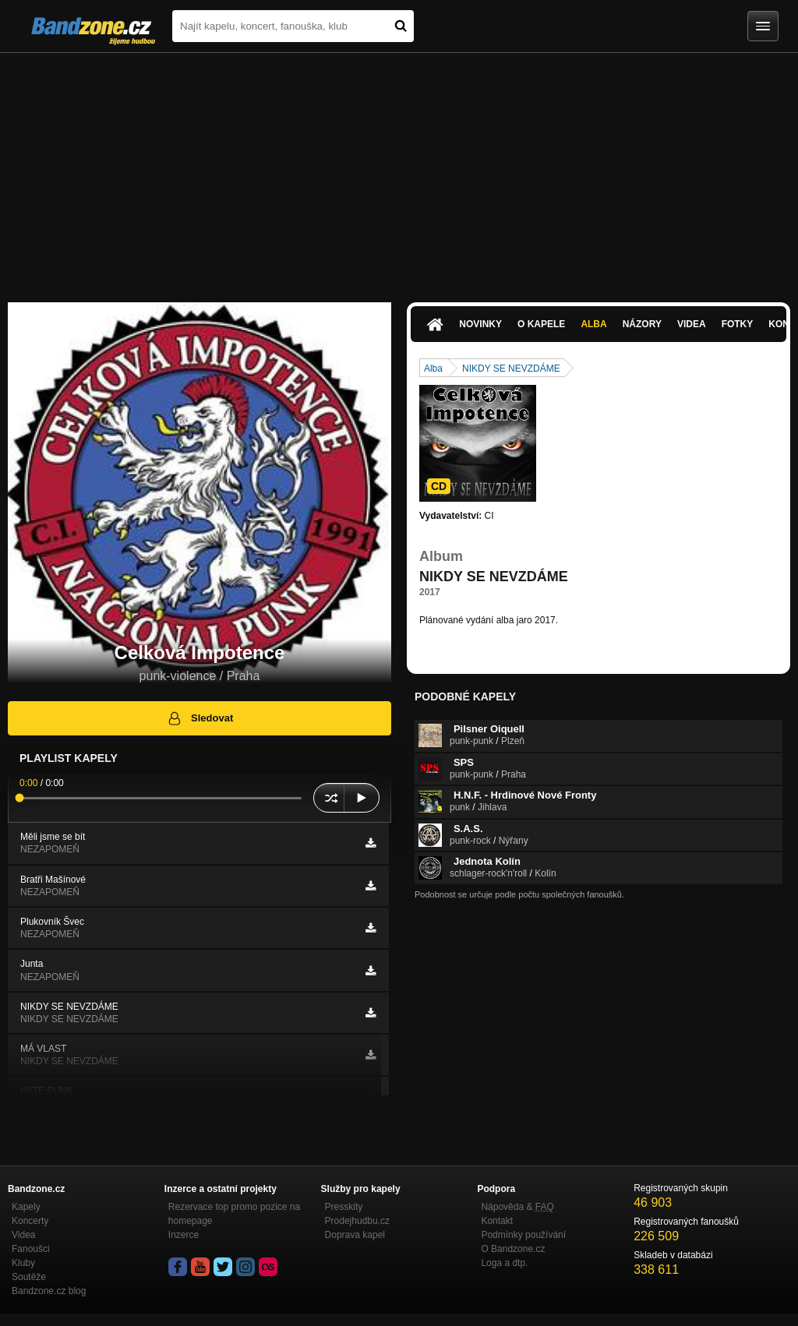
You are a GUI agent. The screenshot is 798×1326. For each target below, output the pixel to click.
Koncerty (30, 1220)
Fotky (738, 324)
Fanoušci (31, 1248)
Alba (593, 324)
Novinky (480, 324)
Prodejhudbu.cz (357, 1220)
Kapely (26, 1206)
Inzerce (183, 1234)
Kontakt (497, 1220)
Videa (691, 324)
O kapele (541, 324)
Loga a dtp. (504, 1262)
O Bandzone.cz (513, 1248)
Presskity (344, 1206)
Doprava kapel (355, 1234)
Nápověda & (517, 1206)
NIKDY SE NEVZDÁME (511, 368)
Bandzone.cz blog (49, 1290)
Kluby (23, 1262)
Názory (642, 324)
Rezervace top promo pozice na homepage (234, 1213)
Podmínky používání (523, 1234)
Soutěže (29, 1276)
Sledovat (200, 718)
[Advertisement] (399, 170)
